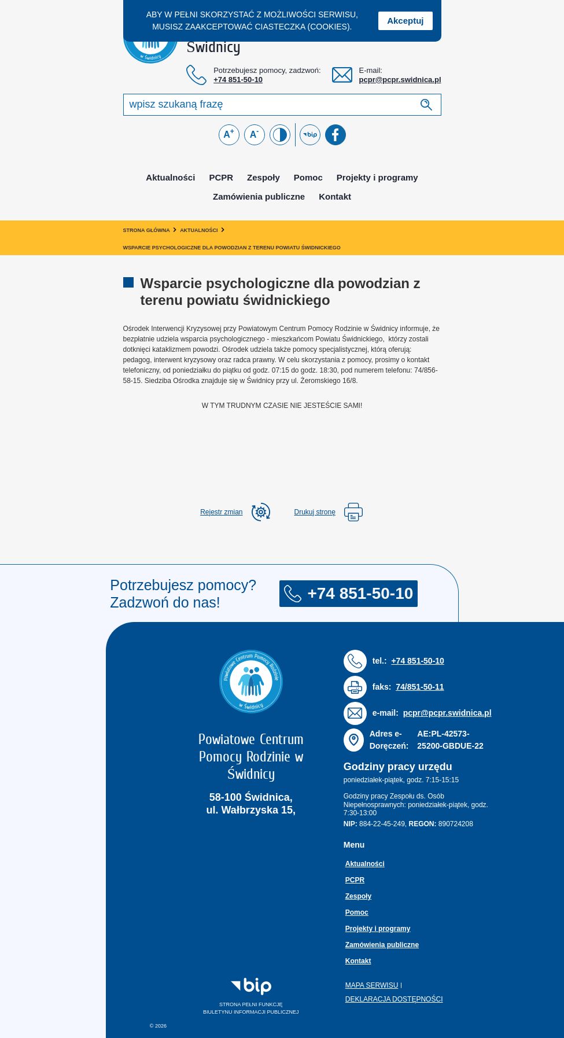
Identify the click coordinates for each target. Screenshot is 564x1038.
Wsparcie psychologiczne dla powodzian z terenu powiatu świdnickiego (232, 248)
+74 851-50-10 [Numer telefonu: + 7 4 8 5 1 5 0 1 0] (238, 79)
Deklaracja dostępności (394, 999)
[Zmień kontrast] (280, 134)
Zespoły (263, 177)
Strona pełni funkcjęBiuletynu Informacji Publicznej (237, 996)
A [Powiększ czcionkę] (228, 133)
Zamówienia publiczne (259, 196)
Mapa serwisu (372, 985)
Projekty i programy (377, 177)
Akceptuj (405, 20)
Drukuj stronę (328, 512)
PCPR (221, 177)
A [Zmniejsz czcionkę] (254, 133)
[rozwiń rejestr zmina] (235, 512)
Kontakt (335, 196)
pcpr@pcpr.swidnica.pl (400, 79)
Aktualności (170, 177)
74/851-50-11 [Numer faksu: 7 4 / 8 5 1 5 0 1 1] (420, 686)
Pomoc (308, 177)
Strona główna (146, 230)
